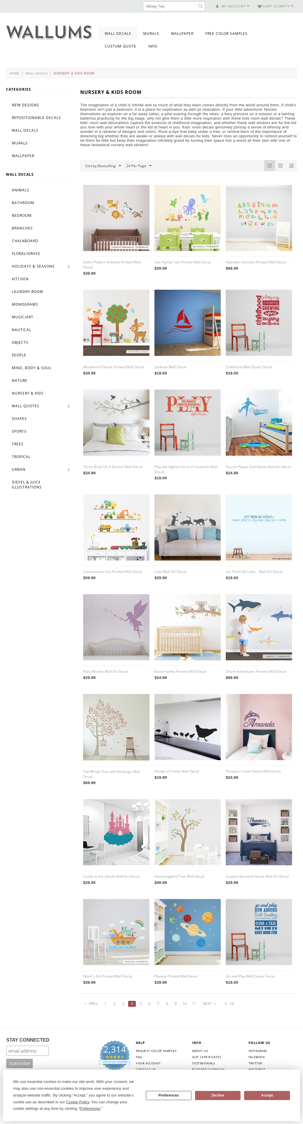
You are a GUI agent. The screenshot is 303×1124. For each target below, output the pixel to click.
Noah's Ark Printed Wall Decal (107, 976)
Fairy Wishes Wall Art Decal (105, 671)
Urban (18, 469)
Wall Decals (118, 33)
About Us (200, 1051)
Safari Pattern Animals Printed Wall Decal (112, 265)
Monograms (25, 304)
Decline (218, 1095)
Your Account (148, 1063)
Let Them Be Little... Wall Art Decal (254, 571)
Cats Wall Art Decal (170, 571)
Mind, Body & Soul (31, 367)
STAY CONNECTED (27, 1039)
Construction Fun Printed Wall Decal (112, 571)
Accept (267, 1095)
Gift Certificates (206, 1057)
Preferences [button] (90, 1108)
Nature (20, 380)
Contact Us (146, 1069)
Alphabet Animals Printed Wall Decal (256, 262)
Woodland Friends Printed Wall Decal (113, 366)
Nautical (21, 329)
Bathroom (23, 202)
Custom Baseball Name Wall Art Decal (257, 876)
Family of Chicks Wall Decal (176, 771)
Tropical (21, 456)
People (19, 355)
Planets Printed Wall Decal (176, 976)
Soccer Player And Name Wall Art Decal (258, 466)
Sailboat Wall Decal (170, 366)
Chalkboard (25, 240)
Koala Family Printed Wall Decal (180, 671)
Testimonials (203, 1063)
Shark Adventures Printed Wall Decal (256, 671)
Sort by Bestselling (103, 166)
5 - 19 (229, 1003)
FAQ (139, 1057)
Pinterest (257, 1069)
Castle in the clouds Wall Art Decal (111, 876)
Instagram (258, 1051)
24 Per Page (139, 166)
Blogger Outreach (208, 1069)
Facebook (257, 1057)
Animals (20, 190)
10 (185, 1003)
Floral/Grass (26, 253)
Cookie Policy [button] (77, 1102)
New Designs (25, 104)
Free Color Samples (226, 33)
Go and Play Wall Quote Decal (250, 976)
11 (194, 1003)
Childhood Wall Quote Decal (249, 366)
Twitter (255, 1063)
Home (14, 73)
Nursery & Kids (28, 393)
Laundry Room (27, 291)
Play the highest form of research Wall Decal (185, 469)
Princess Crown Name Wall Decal (253, 771)
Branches (22, 228)
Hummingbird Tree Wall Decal (179, 876)
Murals (151, 33)
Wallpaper (182, 33)
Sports (19, 431)
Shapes (19, 418)
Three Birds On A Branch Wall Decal (112, 466)
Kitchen (20, 278)
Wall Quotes (25, 405)
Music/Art (22, 317)
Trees (18, 444)
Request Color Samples (156, 1051)
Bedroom (22, 215)
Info (152, 46)
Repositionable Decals (36, 117)
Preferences (169, 1095)
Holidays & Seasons (33, 266)
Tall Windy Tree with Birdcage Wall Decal (111, 774)
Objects (20, 342)
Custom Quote (120, 46)
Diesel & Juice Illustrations (27, 485)
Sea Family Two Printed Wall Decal (182, 262)
